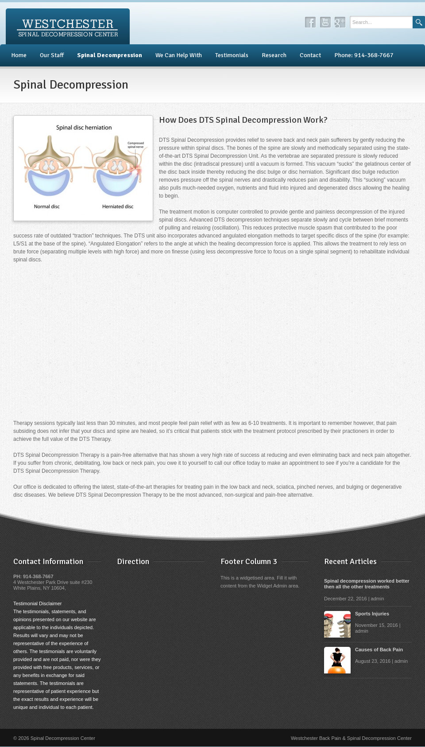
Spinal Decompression (109, 55)
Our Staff (52, 55)
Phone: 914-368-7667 (364, 55)
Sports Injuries (372, 613)
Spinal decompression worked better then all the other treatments (367, 583)
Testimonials (231, 55)
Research (274, 55)
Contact (310, 55)
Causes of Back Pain (379, 649)
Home (19, 55)
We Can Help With (178, 55)
